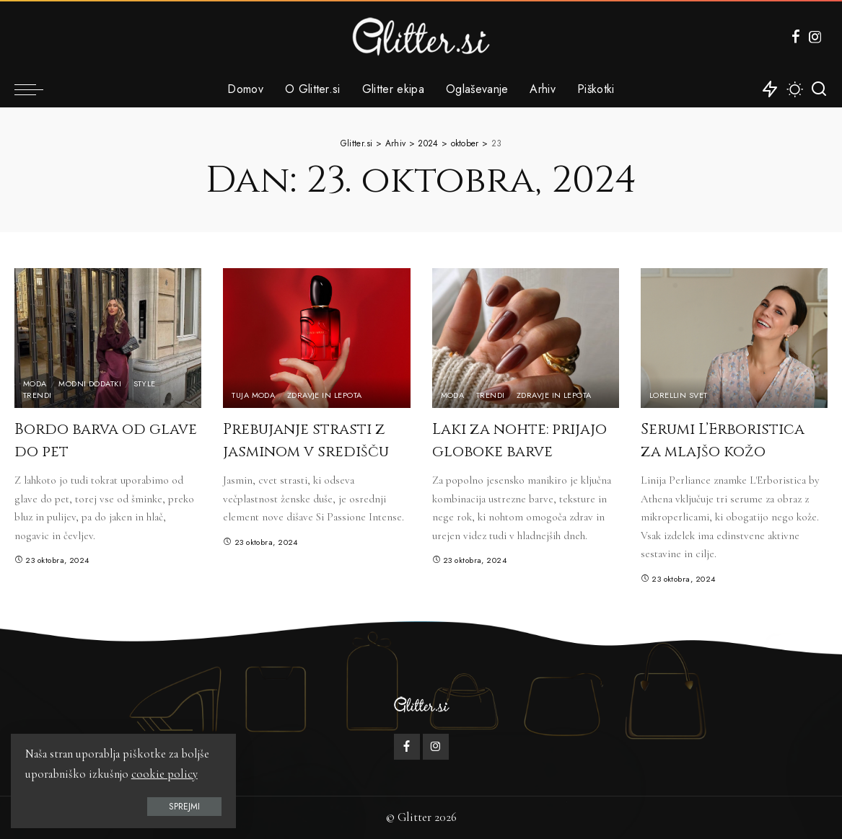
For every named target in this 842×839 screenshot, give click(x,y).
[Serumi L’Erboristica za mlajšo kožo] (734, 338)
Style (144, 384)
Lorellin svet (678, 395)
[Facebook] (796, 37)
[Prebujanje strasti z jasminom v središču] (316, 338)
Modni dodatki (89, 384)
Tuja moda (253, 395)
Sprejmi (175, 805)
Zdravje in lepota (324, 395)
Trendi (37, 395)
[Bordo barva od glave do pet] (107, 338)
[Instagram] (815, 37)
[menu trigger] (36, 89)
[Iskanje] (819, 89)
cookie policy (164, 774)
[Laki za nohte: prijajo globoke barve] (525, 338)
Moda (35, 384)
